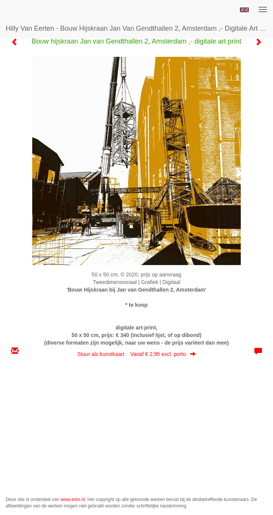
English (244, 10)
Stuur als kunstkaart (136, 354)
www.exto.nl (73, 499)
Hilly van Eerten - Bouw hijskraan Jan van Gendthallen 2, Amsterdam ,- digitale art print (139, 28)
